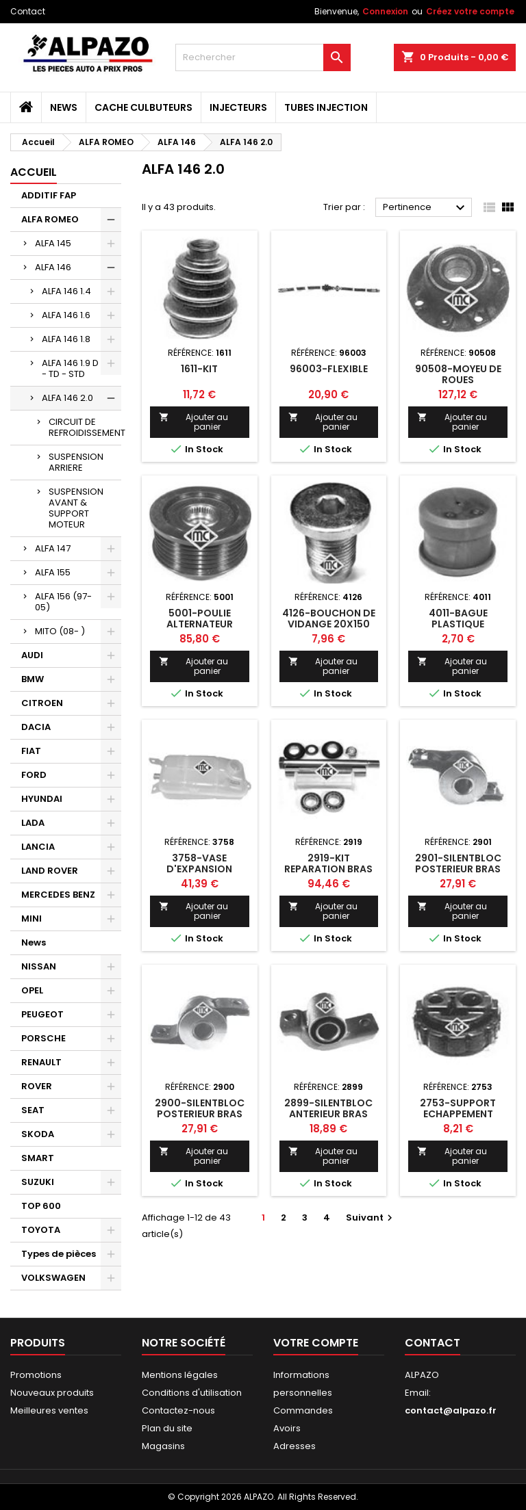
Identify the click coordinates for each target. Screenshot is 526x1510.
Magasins (163, 1446)
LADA (33, 822)
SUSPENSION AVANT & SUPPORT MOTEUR (76, 508)
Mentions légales (180, 1374)
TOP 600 (41, 1205)
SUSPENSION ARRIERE (76, 462)
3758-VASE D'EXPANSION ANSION (199, 869)
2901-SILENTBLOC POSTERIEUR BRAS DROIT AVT (458, 869)
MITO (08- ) (60, 631)
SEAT (33, 1110)
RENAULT (41, 1062)
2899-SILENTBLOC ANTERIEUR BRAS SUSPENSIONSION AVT (328, 1119)
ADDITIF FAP (48, 195)
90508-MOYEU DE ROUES (458, 374)
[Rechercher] (263, 57)
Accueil (33, 172)
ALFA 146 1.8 (66, 339)
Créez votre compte (470, 11)
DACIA (36, 726)
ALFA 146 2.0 (67, 397)
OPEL (32, 990)
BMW (32, 679)
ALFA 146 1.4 (66, 291)
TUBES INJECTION (326, 107)
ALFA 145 (53, 243)
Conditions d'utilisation (192, 1392)
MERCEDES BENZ (58, 894)
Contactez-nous (178, 1410)
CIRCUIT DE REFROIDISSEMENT (85, 427)
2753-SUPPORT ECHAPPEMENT (458, 1108)
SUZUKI (37, 1181)
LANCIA (38, 846)
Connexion (385, 11)
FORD (34, 774)
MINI (31, 918)
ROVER (36, 1086)
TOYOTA (40, 1229)
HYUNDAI (41, 798)
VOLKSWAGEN (53, 1277)
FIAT (31, 750)
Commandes (303, 1410)
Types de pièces (58, 1253)
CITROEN (42, 703)
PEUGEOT (42, 1014)
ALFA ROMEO (50, 219)
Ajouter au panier (193, 421)
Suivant (371, 1217)
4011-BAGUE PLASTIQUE (458, 618)
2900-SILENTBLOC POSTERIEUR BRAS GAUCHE (200, 1114)
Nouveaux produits (52, 1392)
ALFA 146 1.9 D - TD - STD (70, 368)
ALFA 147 (53, 548)
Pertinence (425, 208)
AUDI (32, 655)
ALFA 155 (53, 572)
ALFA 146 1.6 (66, 315)
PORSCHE (43, 1038)
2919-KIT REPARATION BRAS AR (328, 869)
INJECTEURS (238, 107)
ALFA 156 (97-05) (63, 602)
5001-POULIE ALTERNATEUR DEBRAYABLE (199, 624)
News (63, 107)
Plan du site (167, 1428)
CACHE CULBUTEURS (143, 107)
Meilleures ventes (49, 1410)
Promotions (36, 1374)
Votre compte (315, 1343)
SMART (37, 1157)
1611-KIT (199, 369)
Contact (27, 11)
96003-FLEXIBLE (329, 369)
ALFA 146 (53, 267)
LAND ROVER (49, 870)
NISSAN (38, 966)
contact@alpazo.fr (451, 1410)
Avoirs (287, 1428)
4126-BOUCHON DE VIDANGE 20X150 (328, 618)
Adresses (294, 1446)
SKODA (37, 1134)
